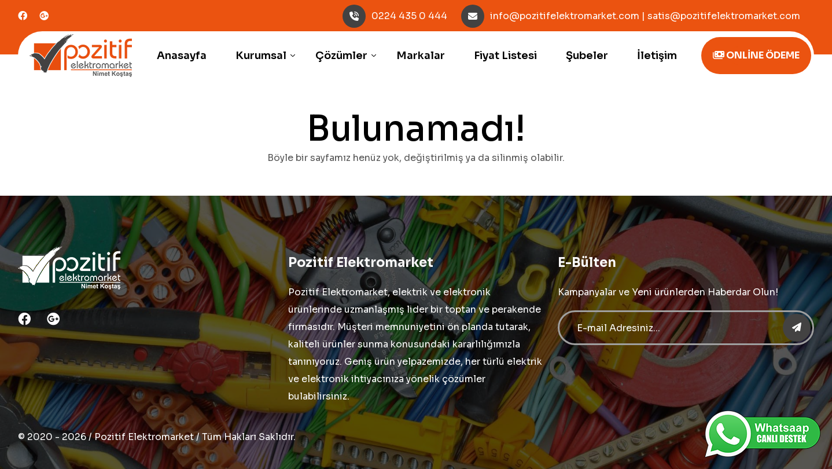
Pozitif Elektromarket (144, 437)
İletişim (657, 55)
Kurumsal (260, 55)
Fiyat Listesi (505, 55)
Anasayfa (182, 55)
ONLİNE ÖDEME (756, 55)
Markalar (420, 55)
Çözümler (341, 55)
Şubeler (587, 55)
